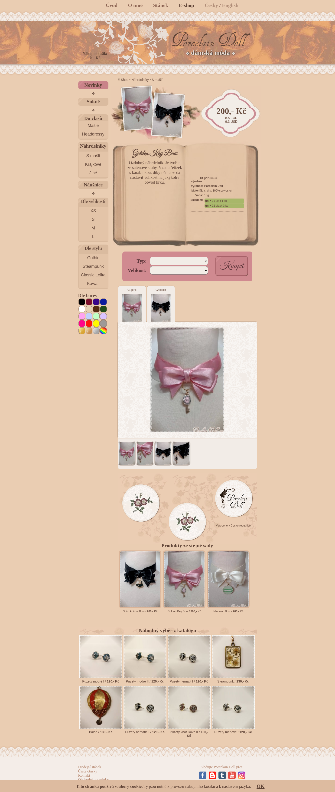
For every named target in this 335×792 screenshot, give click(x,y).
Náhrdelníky (93, 146)
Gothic (93, 257)
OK (260, 786)
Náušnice (93, 185)
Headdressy (93, 134)
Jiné (93, 173)
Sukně (93, 101)
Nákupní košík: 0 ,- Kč (95, 56)
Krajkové (93, 164)
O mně (135, 5)
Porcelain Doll (213, 186)
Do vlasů (93, 118)
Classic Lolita (93, 275)
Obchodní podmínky (93, 780)
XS (93, 211)
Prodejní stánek (89, 767)
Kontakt (84, 775)
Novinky (93, 85)
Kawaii (93, 283)
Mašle (93, 125)
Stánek (160, 5)
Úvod (111, 5)
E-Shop (123, 80)
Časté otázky (87, 771)
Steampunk (93, 266)
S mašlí (93, 155)
